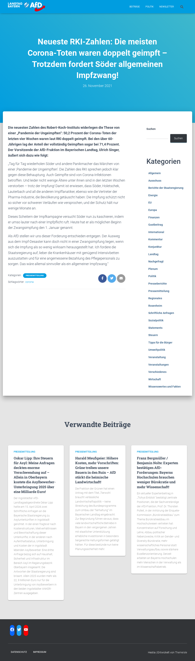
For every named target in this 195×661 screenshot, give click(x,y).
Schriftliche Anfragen (161, 312)
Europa (152, 209)
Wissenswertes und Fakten (164, 386)
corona (29, 281)
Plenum (153, 268)
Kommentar (155, 239)
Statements (155, 327)
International (156, 232)
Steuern (153, 335)
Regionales (155, 298)
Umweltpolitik (156, 349)
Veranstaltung (157, 357)
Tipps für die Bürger (160, 342)
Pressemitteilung (35, 275)
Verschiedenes (157, 371)
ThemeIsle (181, 652)
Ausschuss (154, 180)
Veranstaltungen (158, 364)
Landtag (153, 254)
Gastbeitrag (155, 224)
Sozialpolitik (155, 320)
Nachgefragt (156, 261)
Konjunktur (155, 246)
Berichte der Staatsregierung (165, 187)
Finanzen (154, 217)
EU (150, 202)
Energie (153, 195)
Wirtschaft (154, 379)
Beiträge (134, 6)
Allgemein (154, 173)
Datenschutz (19, 652)
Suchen (151, 128)
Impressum (39, 652)
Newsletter (166, 6)
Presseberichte (157, 283)
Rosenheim (155, 305)
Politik (149, 6)
